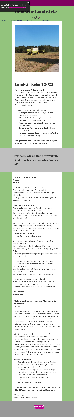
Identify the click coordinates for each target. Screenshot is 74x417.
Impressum (45, 21)
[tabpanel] (37, 113)
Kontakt (30, 21)
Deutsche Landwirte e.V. (36, 14)
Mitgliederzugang (15, 21)
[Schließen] (16, 3)
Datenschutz (39, 406)
